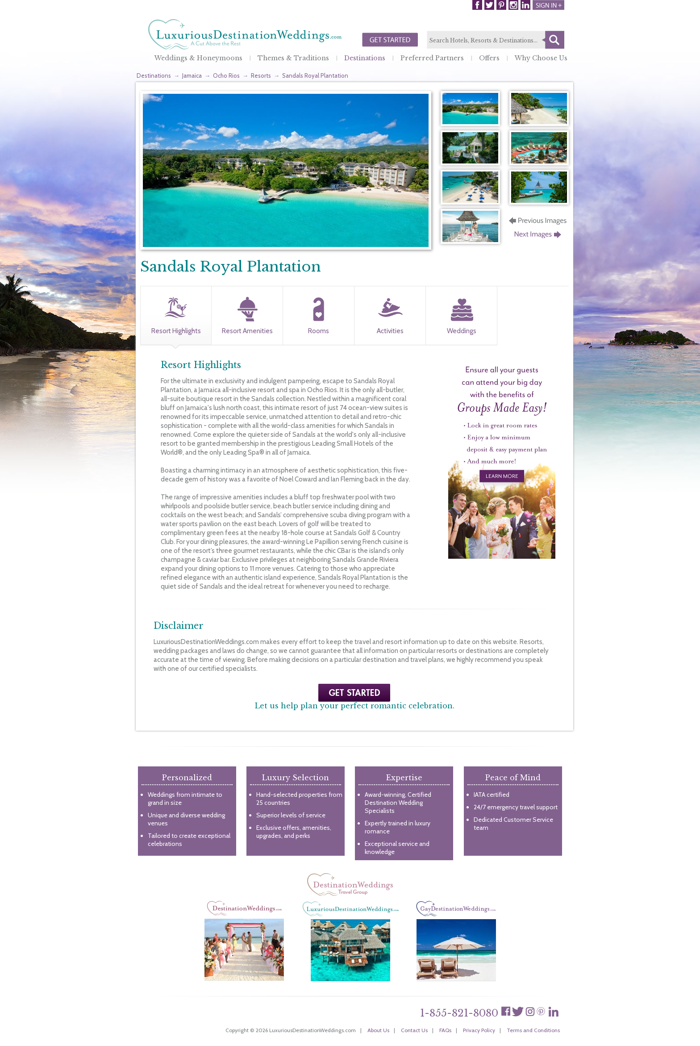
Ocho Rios (226, 75)
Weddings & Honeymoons (198, 58)
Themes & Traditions (293, 58)
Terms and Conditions (533, 1030)
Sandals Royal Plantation (315, 75)
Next (538, 237)
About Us (378, 1030)
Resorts (261, 75)
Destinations (364, 58)
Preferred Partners (432, 58)
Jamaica (192, 75)
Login (548, 5)
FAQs (445, 1030)
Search (553, 40)
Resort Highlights (176, 331)
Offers (489, 58)
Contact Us (414, 1030)
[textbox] (495, 40)
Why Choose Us (541, 58)
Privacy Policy (479, 1030)
